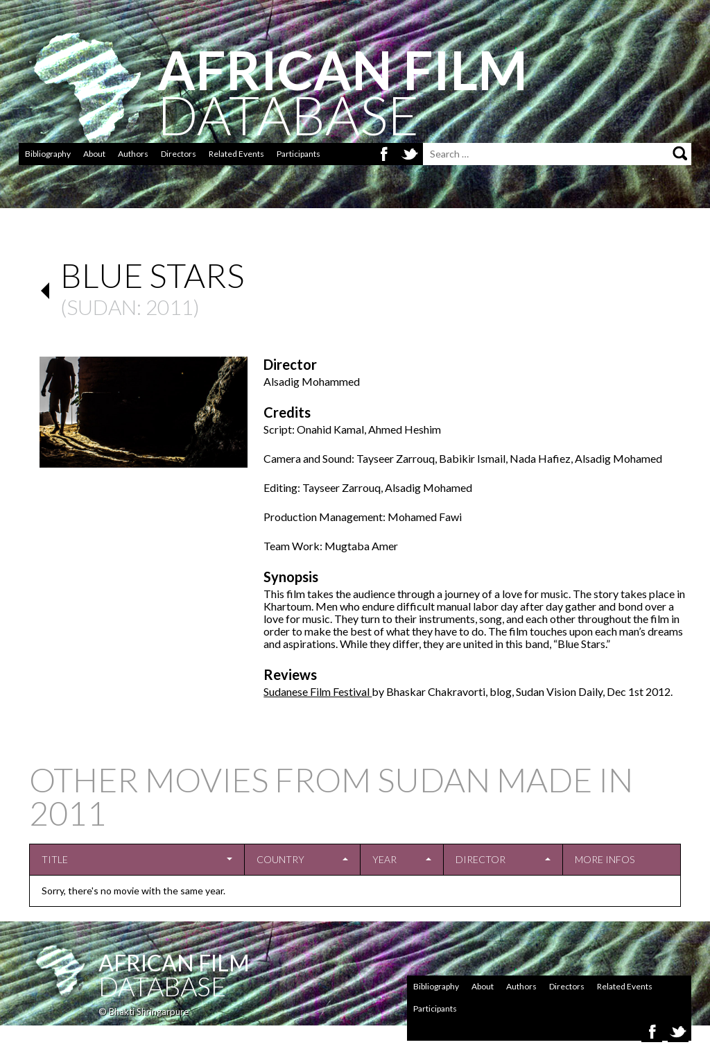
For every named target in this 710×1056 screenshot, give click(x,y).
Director (480, 859)
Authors (133, 153)
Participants (298, 153)
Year (384, 859)
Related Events (236, 153)
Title (55, 859)
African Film (174, 962)
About (94, 153)
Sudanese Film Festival (317, 691)
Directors (178, 153)
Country (280, 859)
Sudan (102, 306)
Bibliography (48, 153)
